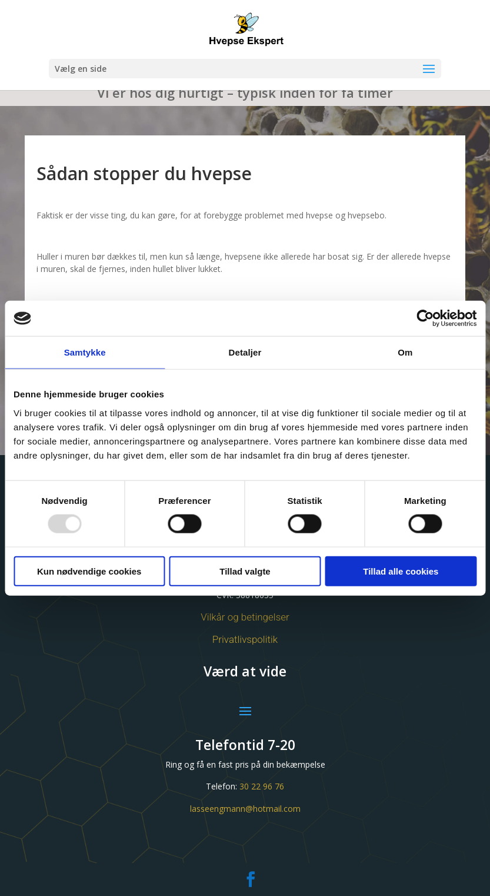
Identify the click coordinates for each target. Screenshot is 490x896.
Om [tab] (405, 352)
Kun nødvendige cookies (89, 571)
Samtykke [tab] (85, 352)
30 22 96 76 (261, 786)
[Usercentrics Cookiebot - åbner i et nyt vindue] (425, 318)
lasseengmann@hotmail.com (245, 808)
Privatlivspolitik (245, 639)
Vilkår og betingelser (245, 617)
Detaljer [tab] (245, 352)
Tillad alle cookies (400, 571)
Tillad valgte (244, 571)
